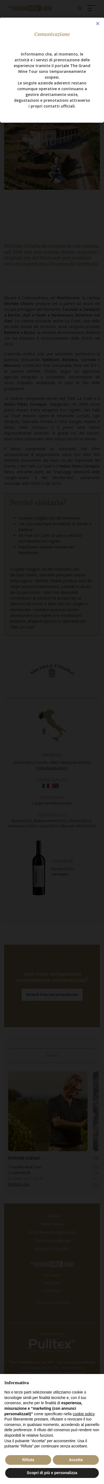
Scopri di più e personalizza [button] (52, 1473)
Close (98, 24)
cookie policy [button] (83, 1414)
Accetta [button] (76, 1460)
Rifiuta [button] (28, 1460)
